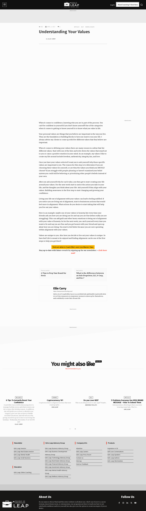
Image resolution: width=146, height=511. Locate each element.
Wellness (19, 386)
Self (82, 27)
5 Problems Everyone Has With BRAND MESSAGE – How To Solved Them (127, 391)
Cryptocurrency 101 (55, 389)
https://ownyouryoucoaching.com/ (62, 280)
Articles (77, 27)
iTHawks (98, 509)
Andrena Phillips (91, 394)
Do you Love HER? (91, 389)
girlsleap (55, 396)
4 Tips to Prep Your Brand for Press (53, 263)
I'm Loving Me (81, 509)
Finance (55, 386)
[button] (141, 5)
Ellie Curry (52, 39)
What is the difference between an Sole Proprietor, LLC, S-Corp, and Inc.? (90, 264)
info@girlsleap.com (54, 501)
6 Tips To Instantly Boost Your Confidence (19, 390)
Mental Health (90, 27)
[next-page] (75, 418)
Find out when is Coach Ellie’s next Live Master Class (73, 236)
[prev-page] (70, 418)
